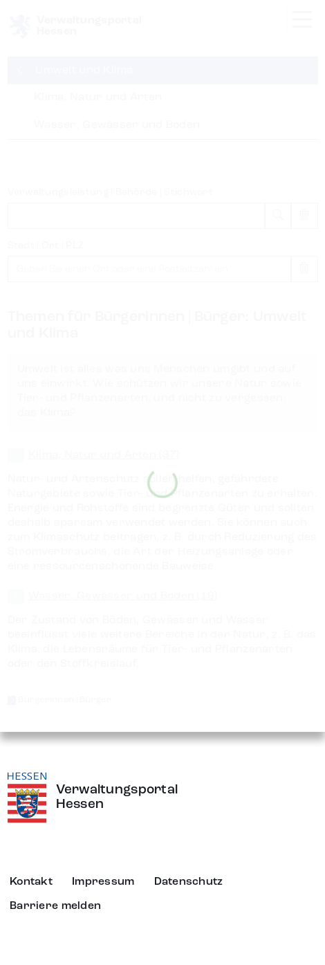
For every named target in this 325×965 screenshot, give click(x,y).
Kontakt (31, 882)
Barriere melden (55, 906)
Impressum (103, 882)
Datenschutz (188, 882)
